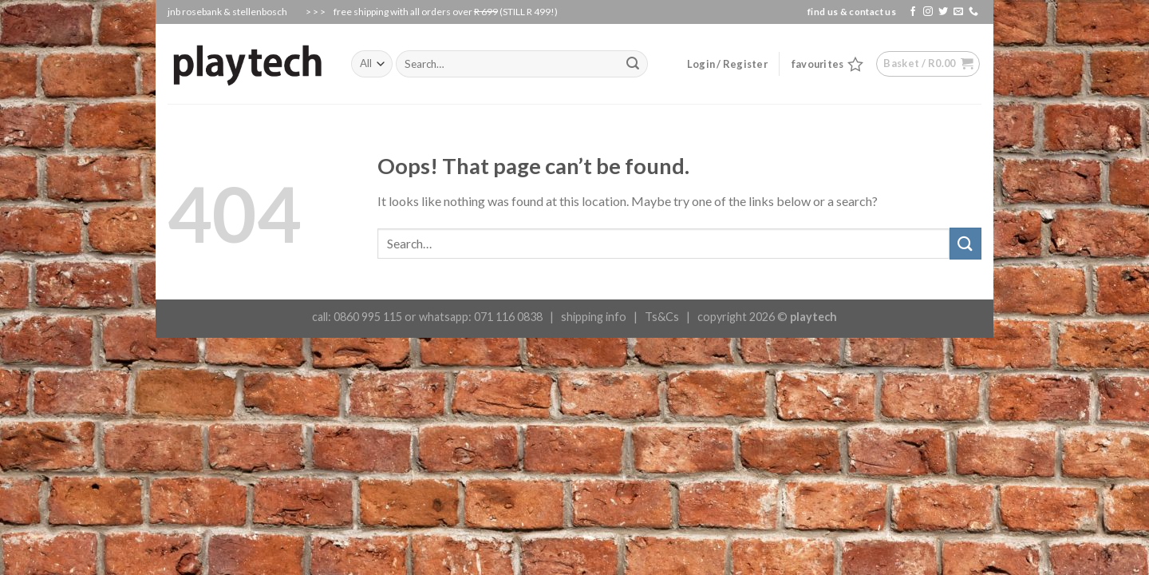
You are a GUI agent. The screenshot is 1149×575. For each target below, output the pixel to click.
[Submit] (965, 243)
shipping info (593, 316)
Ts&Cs (662, 316)
